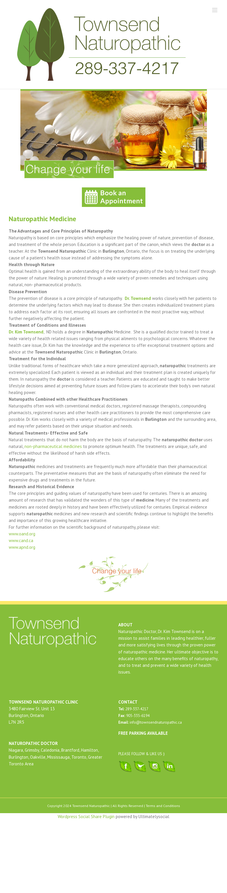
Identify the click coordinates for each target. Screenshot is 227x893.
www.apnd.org (22, 547)
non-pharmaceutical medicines (53, 446)
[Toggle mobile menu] (215, 10)
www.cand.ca (21, 540)
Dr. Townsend (138, 298)
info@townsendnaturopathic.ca (155, 722)
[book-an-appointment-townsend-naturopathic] (113, 189)
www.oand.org (22, 534)
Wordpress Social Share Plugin (87, 816)
